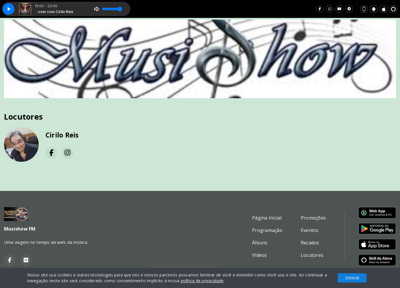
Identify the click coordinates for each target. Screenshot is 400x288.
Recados (310, 242)
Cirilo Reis (62, 135)
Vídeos (259, 255)
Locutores (312, 255)
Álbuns (259, 242)
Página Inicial (266, 218)
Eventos (310, 230)
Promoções (313, 218)
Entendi (352, 277)
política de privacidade (202, 280)
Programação (267, 230)
